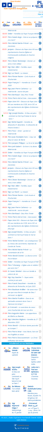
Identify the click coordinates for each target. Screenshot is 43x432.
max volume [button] (42, 6)
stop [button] (9, 5)
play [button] (4, 5)
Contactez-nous (23, 425)
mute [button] (34, 6)
